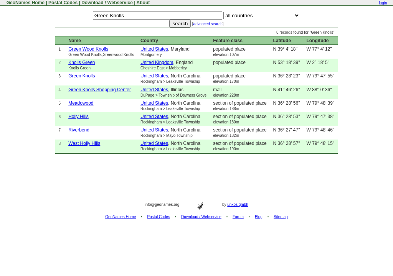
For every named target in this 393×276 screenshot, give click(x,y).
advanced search (208, 24)
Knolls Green (81, 62)
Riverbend (78, 130)
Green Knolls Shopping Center (99, 89)
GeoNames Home (25, 2)
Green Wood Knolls (88, 49)
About (143, 2)
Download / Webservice (107, 2)
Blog (259, 217)
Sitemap (281, 217)
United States (154, 49)
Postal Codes (63, 2)
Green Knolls (81, 76)
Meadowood (80, 103)
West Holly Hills (84, 143)
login (383, 3)
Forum (238, 217)
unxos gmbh (237, 204)
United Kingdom (156, 62)
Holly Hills (78, 116)
